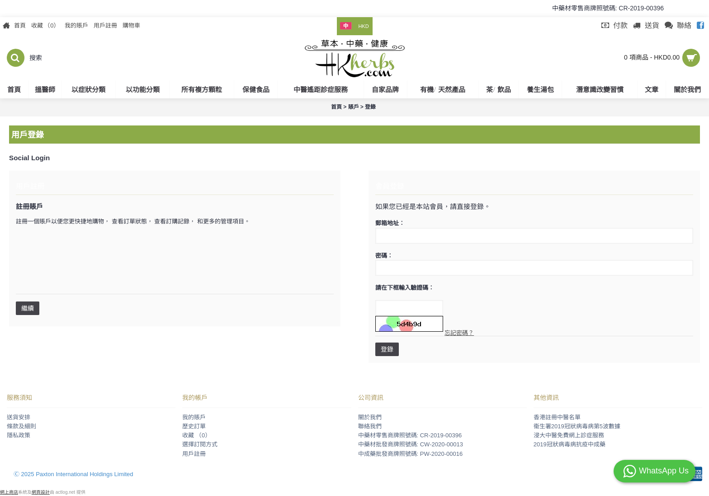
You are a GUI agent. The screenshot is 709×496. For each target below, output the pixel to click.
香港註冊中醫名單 (557, 417)
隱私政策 (18, 435)
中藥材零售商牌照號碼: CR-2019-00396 (410, 435)
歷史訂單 (194, 426)
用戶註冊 (194, 453)
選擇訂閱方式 (199, 444)
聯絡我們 (370, 426)
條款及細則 (21, 426)
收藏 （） (196, 435)
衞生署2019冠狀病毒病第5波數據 (577, 426)
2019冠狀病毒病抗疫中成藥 (569, 444)
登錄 (387, 349)
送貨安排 (18, 417)
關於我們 (370, 417)
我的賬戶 (194, 417)
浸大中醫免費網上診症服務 (569, 435)
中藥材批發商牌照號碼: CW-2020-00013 (410, 444)
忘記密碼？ (459, 332)
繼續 (27, 308)
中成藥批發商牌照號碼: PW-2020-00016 (410, 453)
